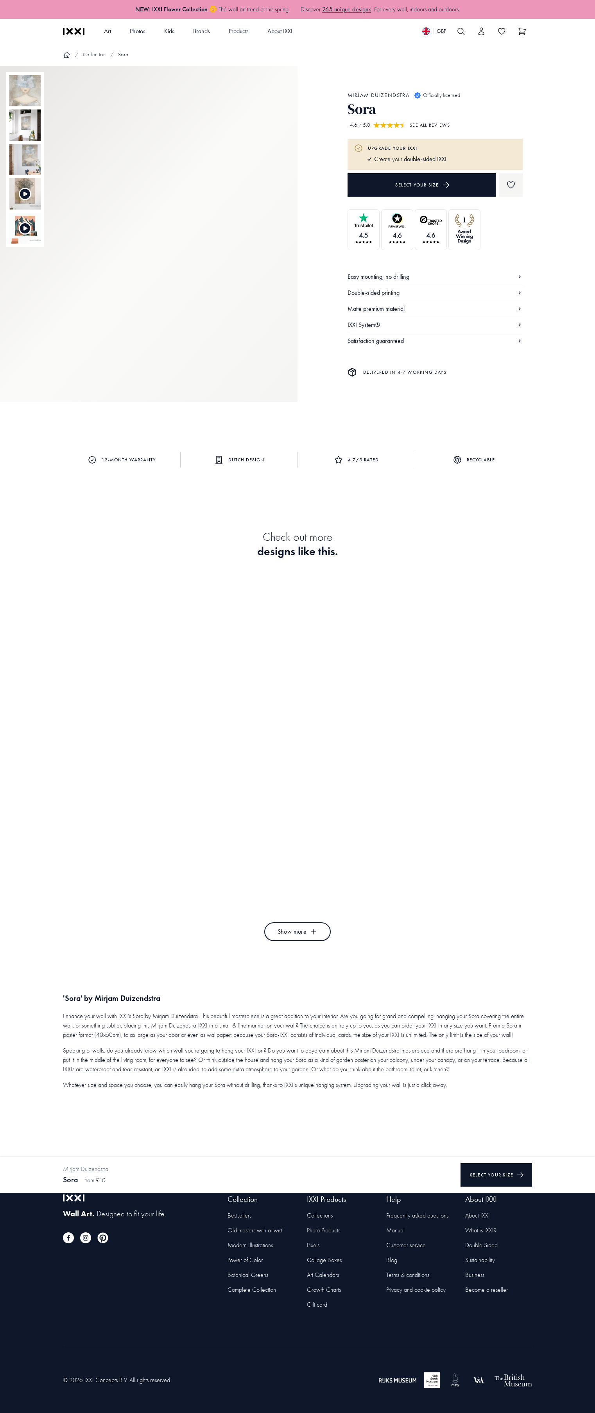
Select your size (422, 185)
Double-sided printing (435, 292)
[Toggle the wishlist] (501, 31)
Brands (201, 31)
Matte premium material (435, 308)
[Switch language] (434, 31)
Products (239, 31)
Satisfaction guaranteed (435, 340)
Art (107, 31)
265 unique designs (346, 9)
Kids (169, 31)
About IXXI (279, 31)
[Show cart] (522, 31)
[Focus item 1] (149, 240)
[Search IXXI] (461, 31)
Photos (137, 31)
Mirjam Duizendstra (379, 95)
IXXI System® (435, 324)
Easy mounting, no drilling (435, 276)
